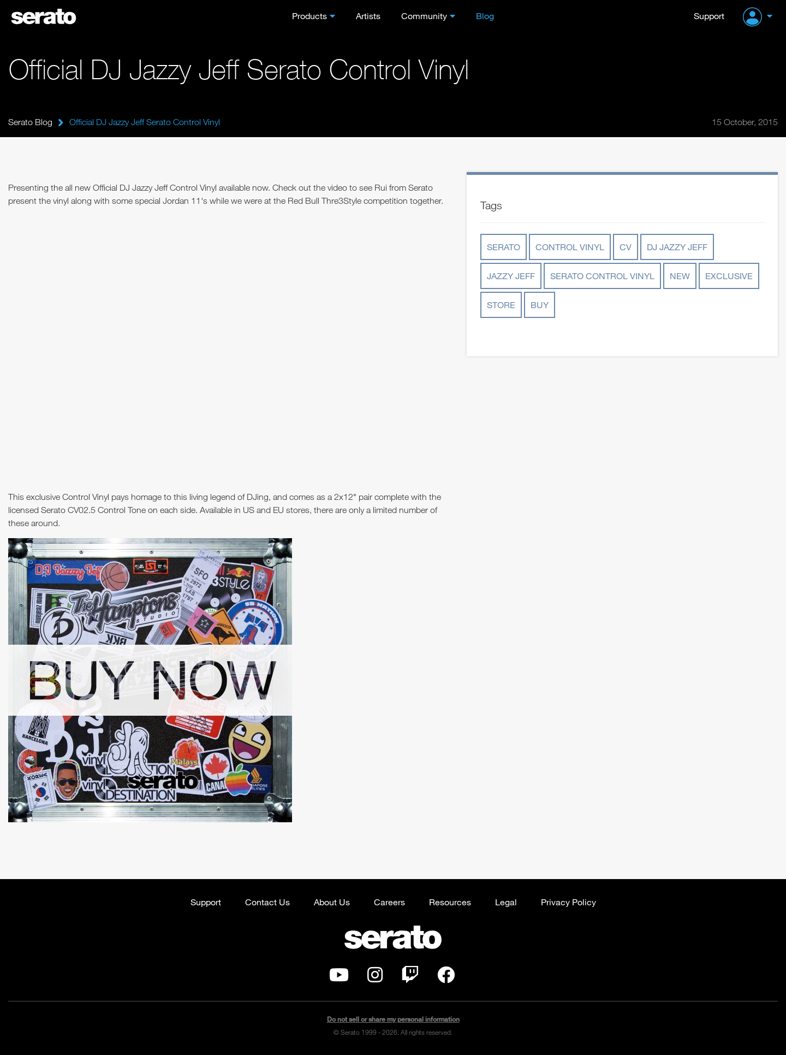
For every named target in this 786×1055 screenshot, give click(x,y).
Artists (368, 15)
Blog (485, 15)
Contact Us (267, 902)
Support (709, 15)
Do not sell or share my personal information (393, 1019)
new (680, 275)
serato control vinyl (602, 275)
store (501, 304)
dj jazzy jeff (677, 246)
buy (540, 304)
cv (626, 246)
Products (309, 15)
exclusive (729, 275)
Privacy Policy (568, 902)
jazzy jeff (511, 275)
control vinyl (569, 246)
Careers (389, 902)
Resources (450, 902)
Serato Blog (30, 122)
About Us (332, 902)
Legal (506, 902)
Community (424, 15)
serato (503, 246)
